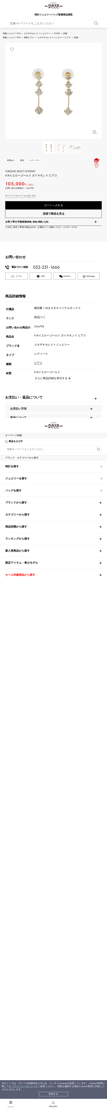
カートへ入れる (53, 205)
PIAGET (9, 900)
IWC (39, 860)
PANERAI (74, 860)
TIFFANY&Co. (76, 890)
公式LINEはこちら (27, 969)
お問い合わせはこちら (80, 969)
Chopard (42, 880)
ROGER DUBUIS (14, 840)
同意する (53, 1094)
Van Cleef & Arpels (81, 870)
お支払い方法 (20, 1017)
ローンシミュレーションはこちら (20, 195)
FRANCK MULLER (14, 850)
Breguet (73, 830)
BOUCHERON (45, 900)
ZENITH (73, 880)
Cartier (42, 820)
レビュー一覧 (20, 1036)
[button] (95, 740)
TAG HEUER (44, 870)
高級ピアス (29, 37)
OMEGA (74, 820)
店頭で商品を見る (53, 215)
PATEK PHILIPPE (15, 830)
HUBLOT (73, 840)
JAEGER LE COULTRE (16, 860)
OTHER (57, 33)
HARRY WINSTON (79, 850)
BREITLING (12, 870)
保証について (20, 1030)
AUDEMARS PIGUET (48, 830)
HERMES (10, 880)
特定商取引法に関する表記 (67, 1030)
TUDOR (49, 890)
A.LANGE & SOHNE (48, 840)
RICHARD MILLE (14, 910)
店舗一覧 (58, 1023)
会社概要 (58, 1017)
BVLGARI (74, 900)
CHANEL (42, 850)
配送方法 (18, 1023)
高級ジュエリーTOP (11, 33)
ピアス (38, 364)
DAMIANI (10, 890)
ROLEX (10, 820)
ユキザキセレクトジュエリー (37, 33)
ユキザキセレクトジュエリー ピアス (54, 37)
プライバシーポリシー (24, 1086)
